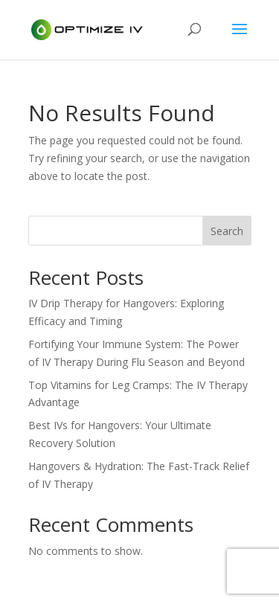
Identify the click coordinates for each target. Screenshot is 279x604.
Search (227, 231)
